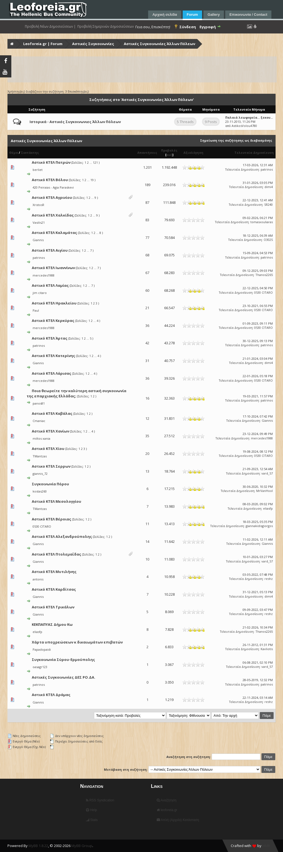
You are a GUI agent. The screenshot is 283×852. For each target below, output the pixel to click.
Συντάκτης (30, 152)
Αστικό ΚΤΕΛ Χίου (48, 448)
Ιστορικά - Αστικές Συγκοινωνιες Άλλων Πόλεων (75, 121)
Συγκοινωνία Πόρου (50, 483)
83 (147, 219)
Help (91, 810)
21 (147, 307)
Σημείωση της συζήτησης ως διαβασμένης (236, 140)
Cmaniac (39, 421)
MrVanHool (264, 491)
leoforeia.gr (167, 810)
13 (147, 471)
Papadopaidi (42, 649)
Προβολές (169, 150)
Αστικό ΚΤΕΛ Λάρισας (51, 373)
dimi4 (268, 187)
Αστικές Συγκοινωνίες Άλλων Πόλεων (159, 43)
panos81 (39, 403)
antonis (38, 579)
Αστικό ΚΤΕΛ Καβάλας (52, 413)
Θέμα (13, 152)
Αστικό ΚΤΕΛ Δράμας (51, 694)
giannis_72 (40, 473)
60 (147, 290)
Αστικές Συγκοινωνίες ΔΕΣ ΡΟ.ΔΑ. (63, 677)
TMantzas (40, 456)
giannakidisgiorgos (259, 526)
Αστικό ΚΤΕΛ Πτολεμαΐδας (56, 554)
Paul (36, 310)
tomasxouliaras (261, 222)
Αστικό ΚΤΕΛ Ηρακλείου (54, 303)
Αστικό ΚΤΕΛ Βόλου (50, 179)
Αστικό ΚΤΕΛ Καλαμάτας (54, 232)
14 (147, 541)
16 (147, 398)
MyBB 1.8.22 (38, 845)
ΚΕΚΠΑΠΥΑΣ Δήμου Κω (52, 624)
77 (147, 237)
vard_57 (267, 473)
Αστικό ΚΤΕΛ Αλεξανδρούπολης (62, 536)
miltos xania (41, 438)
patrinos (267, 169)
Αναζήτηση (167, 800)
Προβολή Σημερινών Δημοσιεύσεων (105, 26)
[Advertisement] (142, 69)
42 (147, 342)
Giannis (38, 240)
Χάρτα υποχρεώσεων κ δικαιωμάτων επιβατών (77, 642)
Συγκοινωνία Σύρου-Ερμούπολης (63, 659)
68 (147, 254)
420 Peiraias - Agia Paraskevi (53, 187)
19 (92, 180)
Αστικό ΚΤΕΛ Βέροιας (51, 519)
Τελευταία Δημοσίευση (254, 152)
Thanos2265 (264, 275)
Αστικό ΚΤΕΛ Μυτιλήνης (54, 571)
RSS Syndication (100, 800)
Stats (92, 820)
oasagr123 (40, 667)
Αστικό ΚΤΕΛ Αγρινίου (52, 197)
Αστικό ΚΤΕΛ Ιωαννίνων (53, 267)
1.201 (147, 167)
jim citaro (40, 293)
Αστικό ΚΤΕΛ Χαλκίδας (53, 215)
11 (147, 523)
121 (95, 162)
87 (147, 202)
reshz (268, 579)
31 (147, 360)
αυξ (169, 155)
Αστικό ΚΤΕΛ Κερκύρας (53, 320)
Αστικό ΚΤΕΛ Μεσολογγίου (56, 501)
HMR (266, 845)
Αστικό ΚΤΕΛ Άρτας (49, 338)
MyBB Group (81, 845)
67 (147, 272)
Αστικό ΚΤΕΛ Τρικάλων (53, 607)
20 (147, 453)
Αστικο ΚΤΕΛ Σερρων (51, 466)
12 (147, 418)
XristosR (38, 205)
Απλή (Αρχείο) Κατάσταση (178, 820)
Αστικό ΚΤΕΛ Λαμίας (50, 285)
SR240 (268, 204)
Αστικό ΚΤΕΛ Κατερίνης (53, 355)
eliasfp (268, 508)
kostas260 (40, 491)
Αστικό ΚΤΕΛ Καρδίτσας (54, 589)
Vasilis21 (39, 222)
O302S (268, 240)
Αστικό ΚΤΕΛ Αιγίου (50, 250)
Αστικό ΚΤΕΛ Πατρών (51, 162)
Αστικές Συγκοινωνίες (93, 43)
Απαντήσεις (147, 152)
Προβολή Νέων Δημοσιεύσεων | (50, 26)
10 (147, 559)
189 (147, 184)
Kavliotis (267, 649)
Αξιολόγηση (193, 152)
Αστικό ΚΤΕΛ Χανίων (50, 431)
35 (147, 435)
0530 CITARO (263, 292)
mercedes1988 (43, 275)
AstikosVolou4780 (244, 126)
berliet (38, 170)
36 (147, 325)
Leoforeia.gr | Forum (42, 43)
